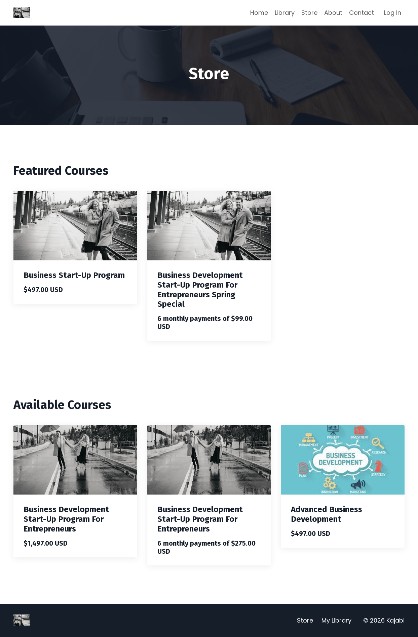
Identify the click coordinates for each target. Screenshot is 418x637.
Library (285, 12)
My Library (336, 620)
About (333, 12)
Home (259, 12)
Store (309, 12)
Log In (392, 12)
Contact (361, 12)
